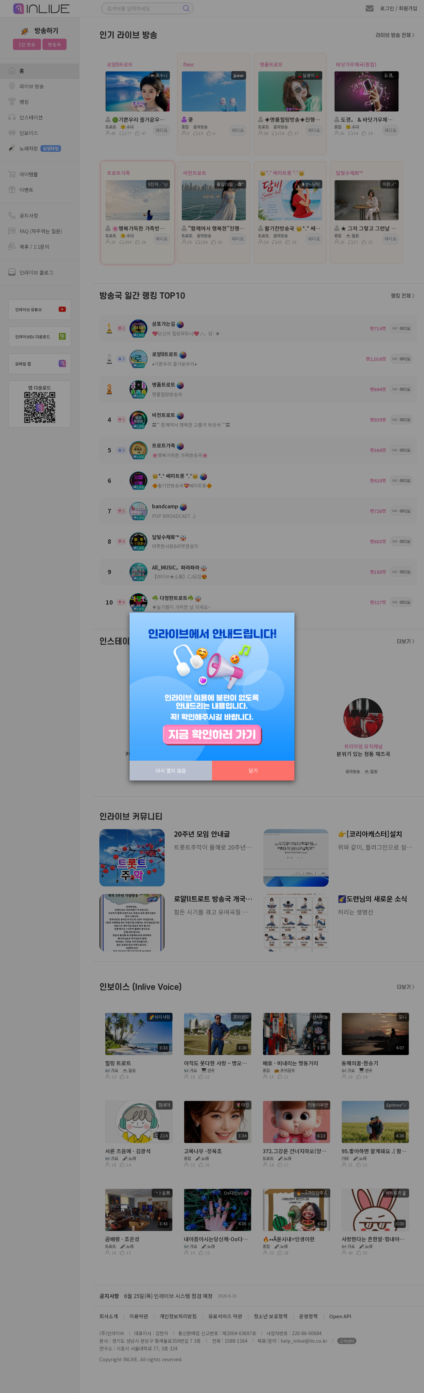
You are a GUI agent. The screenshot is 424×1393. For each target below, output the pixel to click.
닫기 (253, 770)
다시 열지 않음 (171, 770)
